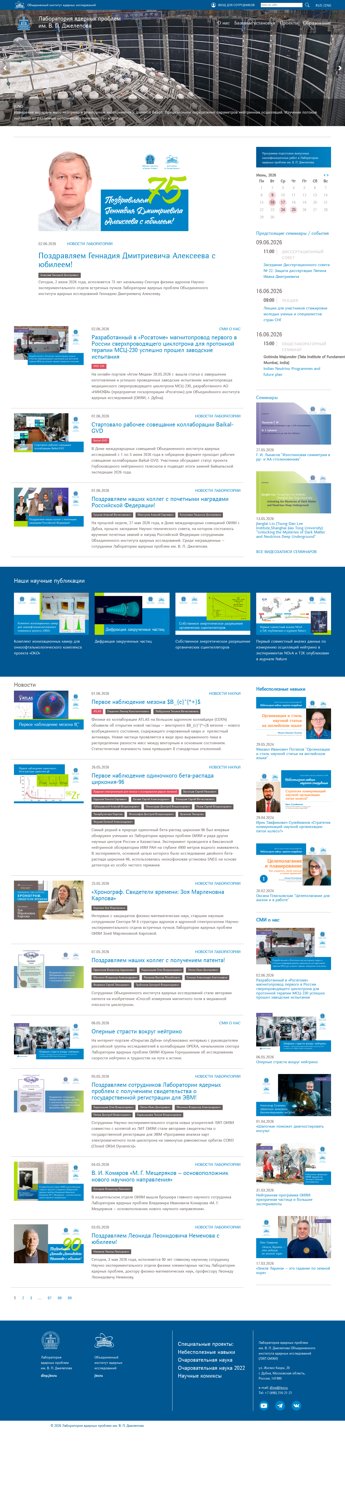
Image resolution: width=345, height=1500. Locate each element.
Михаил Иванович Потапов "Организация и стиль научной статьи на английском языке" (293, 753)
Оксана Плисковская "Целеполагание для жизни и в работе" (293, 898)
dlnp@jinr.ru (279, 1388)
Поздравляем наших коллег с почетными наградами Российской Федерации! (160, 502)
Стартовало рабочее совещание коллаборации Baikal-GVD (162, 428)
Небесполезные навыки (280, 689)
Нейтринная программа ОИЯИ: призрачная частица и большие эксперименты (284, 1199)
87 (50, 1298)
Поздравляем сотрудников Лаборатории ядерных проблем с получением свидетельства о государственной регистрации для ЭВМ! (156, 1091)
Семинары (267, 398)
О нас (224, 23)
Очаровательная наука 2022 (211, 1368)
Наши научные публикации (49, 580)
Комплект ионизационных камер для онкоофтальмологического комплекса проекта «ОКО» (48, 647)
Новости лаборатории (90, 243)
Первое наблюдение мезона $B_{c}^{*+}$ (146, 702)
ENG (327, 5)
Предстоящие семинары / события (292, 233)
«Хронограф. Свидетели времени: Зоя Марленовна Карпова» (158, 895)
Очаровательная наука (205, 1360)
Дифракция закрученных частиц (123, 641)
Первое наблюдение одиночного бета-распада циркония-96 (153, 779)
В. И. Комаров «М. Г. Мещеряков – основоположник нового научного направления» (160, 1176)
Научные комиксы (200, 1376)
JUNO (18, 106)
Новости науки (225, 693)
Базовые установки (254, 23)
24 (283, 209)
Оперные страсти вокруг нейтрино (137, 1031)
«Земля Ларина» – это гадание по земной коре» (293, 1270)
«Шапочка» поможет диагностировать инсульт (290, 1128)
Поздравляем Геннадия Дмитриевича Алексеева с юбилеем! (127, 260)
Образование (317, 23)
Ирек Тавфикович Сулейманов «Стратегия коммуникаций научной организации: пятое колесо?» (293, 827)
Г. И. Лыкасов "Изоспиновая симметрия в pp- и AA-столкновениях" (293, 457)
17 (283, 202)
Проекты (289, 23)
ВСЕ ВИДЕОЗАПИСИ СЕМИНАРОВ (286, 551)
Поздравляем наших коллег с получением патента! (158, 960)
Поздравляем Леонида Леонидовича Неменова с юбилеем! (155, 1239)
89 (70, 1298)
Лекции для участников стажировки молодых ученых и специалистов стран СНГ (295, 314)
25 (294, 209)
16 (272, 202)
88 (60, 1298)
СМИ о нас (230, 329)
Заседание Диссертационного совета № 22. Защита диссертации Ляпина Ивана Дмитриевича (297, 270)
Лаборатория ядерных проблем (79, 22)
